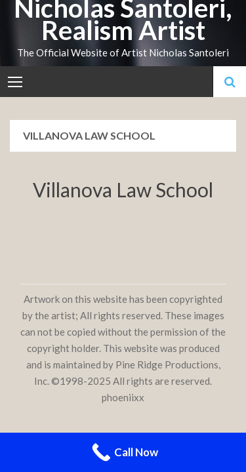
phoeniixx (123, 397)
